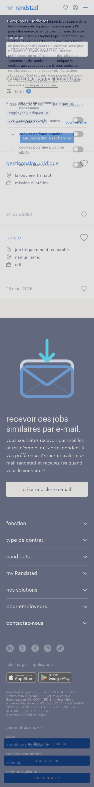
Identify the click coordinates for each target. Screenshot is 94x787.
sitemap (14, 762)
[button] (71, 103)
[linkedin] (10, 650)
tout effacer (77, 122)
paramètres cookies (25, 727)
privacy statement (23, 753)
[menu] (85, 7)
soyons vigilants (21, 771)
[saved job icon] (84, 163)
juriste (13, 237)
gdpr (10, 736)
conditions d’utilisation (28, 744)
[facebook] (35, 650)
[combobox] (47, 49)
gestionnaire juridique (32, 163)
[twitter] (22, 650)
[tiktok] (60, 650)
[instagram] (47, 650)
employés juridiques (29, 20)
